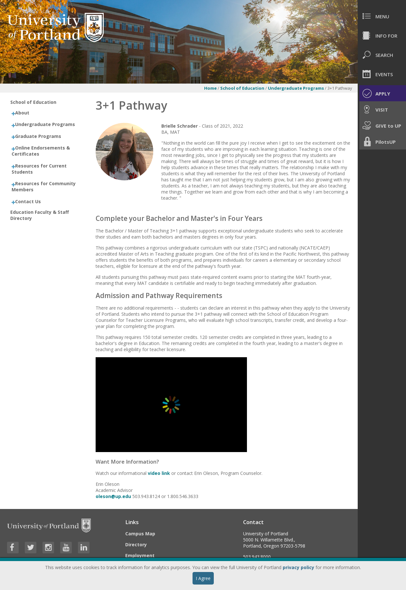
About (22, 113)
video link (159, 473)
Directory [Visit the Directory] (136, 544)
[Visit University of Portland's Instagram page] (48, 547)
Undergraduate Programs (296, 88)
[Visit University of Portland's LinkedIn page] (84, 547)
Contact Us (28, 201)
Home (210, 88)
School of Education (242, 88)
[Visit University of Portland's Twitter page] (30, 547)
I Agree (203, 578)
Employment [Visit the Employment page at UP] (140, 555)
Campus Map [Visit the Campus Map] (140, 534)
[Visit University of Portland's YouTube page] (66, 547)
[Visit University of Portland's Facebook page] (13, 547)
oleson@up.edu (114, 496)
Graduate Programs (38, 136)
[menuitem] (381, 16)
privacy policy (298, 567)
